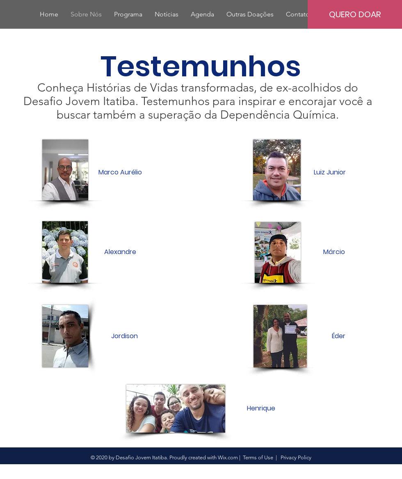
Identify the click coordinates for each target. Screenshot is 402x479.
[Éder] (338, 336)
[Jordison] (124, 336)
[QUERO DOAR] (355, 14)
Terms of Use (258, 457)
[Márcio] (334, 252)
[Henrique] (261, 408)
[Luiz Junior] (330, 172)
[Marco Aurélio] (120, 172)
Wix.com (228, 457)
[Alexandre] (120, 252)
